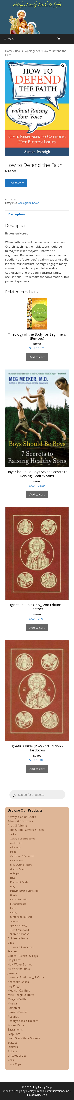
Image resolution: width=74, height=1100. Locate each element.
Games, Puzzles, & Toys (23, 956)
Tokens (12, 1051)
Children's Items (18, 938)
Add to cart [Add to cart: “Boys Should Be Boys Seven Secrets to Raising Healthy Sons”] (37, 494)
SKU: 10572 (37, 324)
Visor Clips (14, 1064)
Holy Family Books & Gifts (37, 4)
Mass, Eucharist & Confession (24, 890)
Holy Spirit (15, 873)
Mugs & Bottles (18, 999)
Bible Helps (15, 847)
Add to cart (16, 183)
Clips (11, 943)
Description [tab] (16, 214)
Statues (12, 1042)
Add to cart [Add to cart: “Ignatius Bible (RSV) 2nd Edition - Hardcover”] (37, 769)
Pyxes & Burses (17, 1012)
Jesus (12, 877)
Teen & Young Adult (19, 930)
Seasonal (14, 921)
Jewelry (12, 973)
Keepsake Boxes (18, 982)
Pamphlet (14, 1008)
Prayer (13, 908)
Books (19, 51)
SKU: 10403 (37, 701)
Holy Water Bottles (20, 964)
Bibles (13, 851)
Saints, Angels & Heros (21, 916)
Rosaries (13, 1016)
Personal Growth (18, 899)
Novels (13, 895)
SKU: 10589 (37, 429)
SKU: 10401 (37, 563)
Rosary (13, 912)
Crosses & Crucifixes (21, 947)
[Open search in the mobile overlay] (70, 39)
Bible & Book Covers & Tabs (26, 830)
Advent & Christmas (20, 821)
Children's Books (18, 934)
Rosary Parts (16, 1025)
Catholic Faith (16, 860)
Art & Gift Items (17, 825)
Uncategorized (17, 1055)
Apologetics (32, 51)
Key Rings (14, 986)
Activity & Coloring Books (22, 838)
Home (9, 51)
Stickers (13, 1047)
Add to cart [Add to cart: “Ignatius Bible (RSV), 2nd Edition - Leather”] (37, 628)
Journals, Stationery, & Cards (26, 977)
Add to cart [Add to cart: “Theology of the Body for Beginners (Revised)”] (37, 357)
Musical (12, 1003)
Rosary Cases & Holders (23, 1021)
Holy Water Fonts (19, 969)
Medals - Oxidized (19, 990)
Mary (12, 886)
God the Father (17, 869)
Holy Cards (15, 960)
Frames (12, 951)
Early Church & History (21, 864)
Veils (11, 1060)
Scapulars (14, 1034)
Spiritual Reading (18, 925)
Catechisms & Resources (22, 856)
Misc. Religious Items (21, 995)
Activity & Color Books (22, 817)
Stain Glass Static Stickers (24, 1038)
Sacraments (15, 1029)
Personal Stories (18, 903)
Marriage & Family (19, 882)
